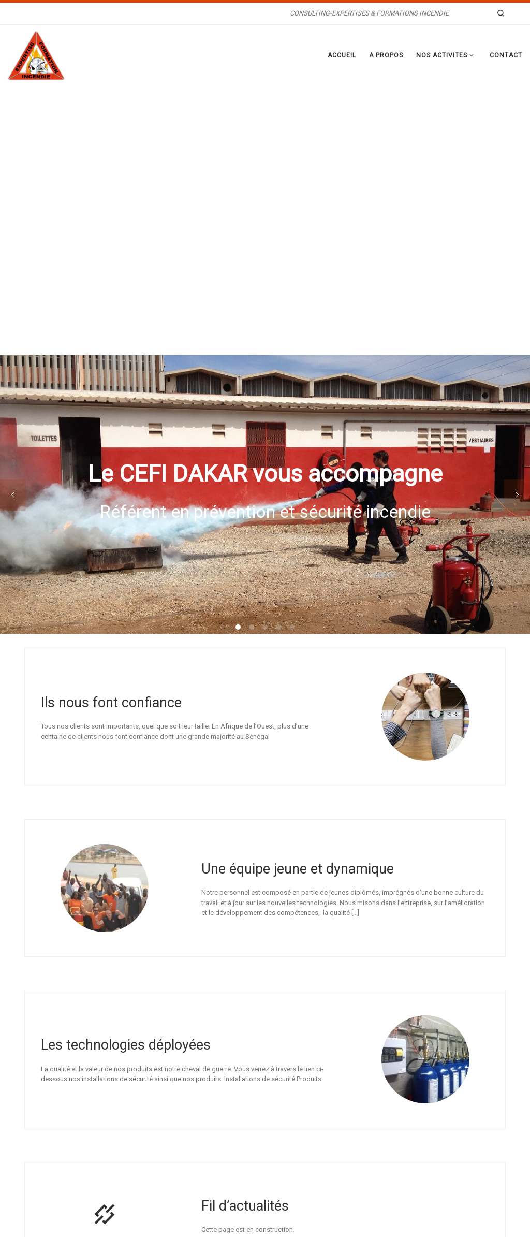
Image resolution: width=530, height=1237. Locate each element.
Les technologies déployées (126, 776)
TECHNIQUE (207, 1131)
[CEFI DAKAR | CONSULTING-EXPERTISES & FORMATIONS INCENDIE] (36, 54)
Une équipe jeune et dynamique (297, 600)
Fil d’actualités (245, 937)
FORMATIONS (209, 1144)
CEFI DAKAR (73, 1205)
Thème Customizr (164, 1220)
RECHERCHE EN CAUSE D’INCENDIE (240, 1105)
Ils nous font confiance (111, 434)
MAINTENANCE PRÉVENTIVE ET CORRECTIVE (254, 1157)
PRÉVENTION (208, 1118)
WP (71, 1220)
